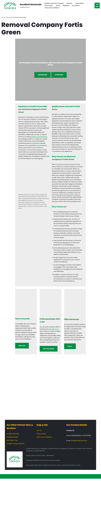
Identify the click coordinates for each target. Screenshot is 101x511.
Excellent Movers (12, 469)
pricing (40, 151)
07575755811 (59, 75)
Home (3, 17)
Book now (22, 378)
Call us (70, 378)
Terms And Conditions (44, 469)
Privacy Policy (41, 466)
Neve (3, 509)
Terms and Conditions (52, 8)
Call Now (97, 6)
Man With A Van (12, 473)
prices (58, 6)
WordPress (18, 509)
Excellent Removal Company (55, 3)
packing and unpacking (33, 142)
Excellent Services (13, 466)
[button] (53, 5)
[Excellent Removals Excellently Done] (21, 5)
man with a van (55, 357)
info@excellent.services (79, 473)
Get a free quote (48, 381)
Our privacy (77, 6)
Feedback (66, 6)
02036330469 (42, 75)
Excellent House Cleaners (15, 476)
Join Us (38, 463)
